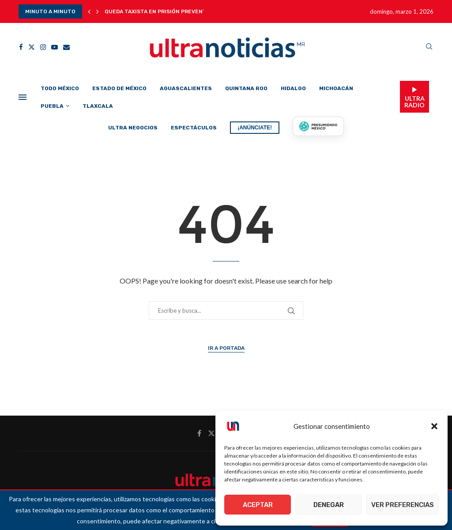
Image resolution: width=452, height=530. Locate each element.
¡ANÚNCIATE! (254, 128)
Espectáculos (194, 128)
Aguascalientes (186, 88)
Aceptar (258, 505)
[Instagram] (43, 47)
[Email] (66, 47)
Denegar (328, 505)
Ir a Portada (226, 348)
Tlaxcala (98, 106)
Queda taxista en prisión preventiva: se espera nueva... (188, 11)
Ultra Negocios (133, 128)
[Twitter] (31, 47)
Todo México (60, 88)
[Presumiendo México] (318, 126)
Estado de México (119, 88)
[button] (434, 426)
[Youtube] (54, 47)
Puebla (52, 106)
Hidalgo (293, 88)
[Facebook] (21, 47)
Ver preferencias (402, 505)
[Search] (429, 47)
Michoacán (336, 88)
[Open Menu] (22, 97)
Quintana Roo (246, 88)
